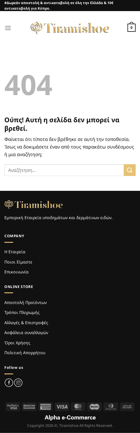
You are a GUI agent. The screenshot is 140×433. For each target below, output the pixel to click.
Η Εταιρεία (14, 251)
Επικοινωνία (16, 272)
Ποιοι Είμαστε (18, 262)
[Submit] (130, 170)
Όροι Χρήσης (17, 342)
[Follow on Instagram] (18, 382)
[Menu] (7, 28)
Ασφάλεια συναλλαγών (26, 332)
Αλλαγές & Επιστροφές (26, 322)
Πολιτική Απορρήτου (24, 352)
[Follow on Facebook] (9, 382)
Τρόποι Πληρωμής (22, 312)
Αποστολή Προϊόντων (25, 302)
